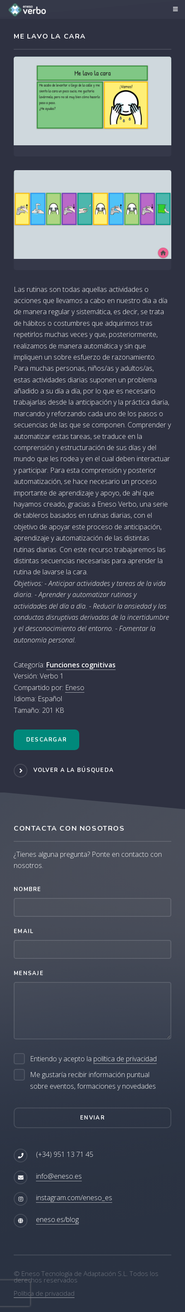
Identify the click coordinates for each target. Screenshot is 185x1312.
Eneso (74, 687)
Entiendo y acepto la (93, 1059)
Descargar (46, 740)
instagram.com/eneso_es (74, 1197)
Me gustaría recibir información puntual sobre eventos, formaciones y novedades (93, 1080)
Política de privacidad (44, 1293)
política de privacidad (125, 1058)
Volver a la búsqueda (73, 770)
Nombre (28, 889)
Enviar (92, 1118)
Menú (174, 9)
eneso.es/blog (57, 1219)
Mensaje (29, 973)
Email (23, 931)
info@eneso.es (59, 1176)
